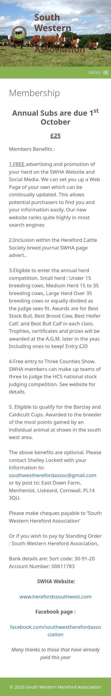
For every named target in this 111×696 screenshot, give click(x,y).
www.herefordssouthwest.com (55, 596)
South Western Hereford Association (59, 33)
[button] (95, 73)
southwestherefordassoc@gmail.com (52, 475)
